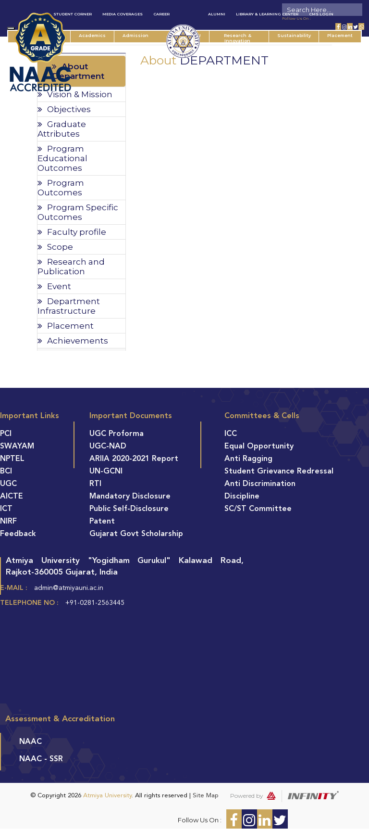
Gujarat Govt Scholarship (136, 534)
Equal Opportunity (259, 446)
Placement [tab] (65, 326)
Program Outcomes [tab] (60, 187)
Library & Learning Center (267, 14)
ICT (6, 509)
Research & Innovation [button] (241, 37)
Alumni (216, 14)
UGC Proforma (116, 434)
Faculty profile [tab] (71, 232)
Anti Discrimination (259, 484)
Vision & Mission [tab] (74, 94)
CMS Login (321, 14)
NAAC (30, 742)
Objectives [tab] (64, 109)
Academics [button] (96, 35)
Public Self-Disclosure (129, 509)
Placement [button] (340, 35)
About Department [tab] (78, 71)
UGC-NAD (107, 446)
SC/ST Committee (258, 509)
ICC (230, 434)
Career (161, 14)
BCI (6, 471)
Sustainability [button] (293, 35)
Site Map (206, 796)
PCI (6, 434)
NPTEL (12, 459)
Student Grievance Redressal (278, 471)
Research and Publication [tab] (71, 266)
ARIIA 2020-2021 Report (133, 459)
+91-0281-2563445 (94, 603)
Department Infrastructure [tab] (68, 306)
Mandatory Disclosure (130, 496)
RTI (95, 484)
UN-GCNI (106, 471)
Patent (102, 521)
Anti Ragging (248, 459)
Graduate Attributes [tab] (61, 129)
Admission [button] (140, 35)
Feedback (18, 534)
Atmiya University (107, 796)
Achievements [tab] (72, 340)
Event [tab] (54, 286)
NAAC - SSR (41, 759)
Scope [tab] (55, 247)
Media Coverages (122, 14)
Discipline (241, 496)
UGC (8, 484)
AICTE (11, 496)
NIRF (8, 521)
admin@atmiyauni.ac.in (68, 588)
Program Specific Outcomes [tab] (77, 212)
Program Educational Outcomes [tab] (62, 158)
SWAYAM (17, 446)
